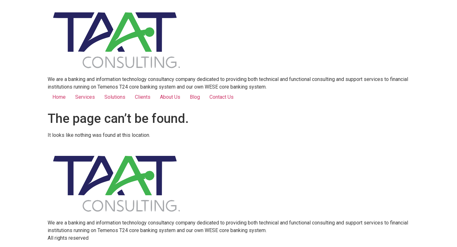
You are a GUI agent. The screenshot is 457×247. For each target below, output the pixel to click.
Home (59, 97)
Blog (195, 97)
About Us (170, 97)
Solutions (114, 97)
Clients (142, 97)
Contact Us (221, 97)
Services (85, 97)
